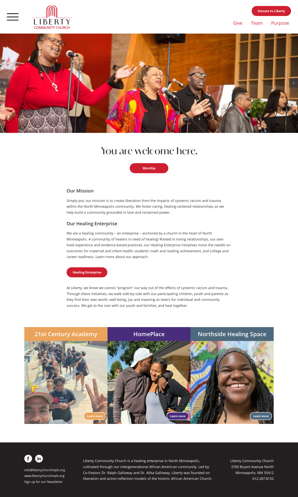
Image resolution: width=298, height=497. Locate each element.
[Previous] (4, 83)
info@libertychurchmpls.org (44, 470)
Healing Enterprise (87, 272)
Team (257, 23)
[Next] (293, 83)
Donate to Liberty (271, 11)
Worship (149, 168)
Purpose (280, 23)
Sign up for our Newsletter (43, 482)
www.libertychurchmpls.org (44, 476)
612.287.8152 (263, 478)
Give (237, 23)
